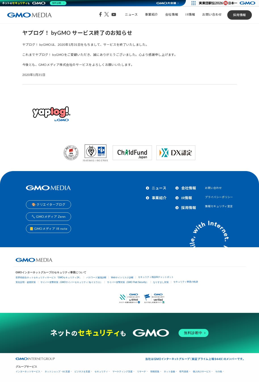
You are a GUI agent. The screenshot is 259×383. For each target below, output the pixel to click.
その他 (218, 371)
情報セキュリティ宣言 (219, 206)
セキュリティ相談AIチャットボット (156, 277)
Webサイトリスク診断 (122, 277)
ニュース (131, 14)
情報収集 (154, 371)
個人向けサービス (202, 371)
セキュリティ (101, 371)
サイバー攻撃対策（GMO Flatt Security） (127, 282)
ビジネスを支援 (82, 371)
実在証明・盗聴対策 (26, 282)
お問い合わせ (212, 14)
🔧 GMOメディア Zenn (48, 216)
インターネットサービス (28, 371)
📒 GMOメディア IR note (48, 228)
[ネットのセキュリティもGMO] (34, 3)
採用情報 (239, 15)
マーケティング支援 (122, 371)
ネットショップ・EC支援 (57, 371)
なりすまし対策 (161, 282)
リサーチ (141, 371)
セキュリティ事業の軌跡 (185, 281)
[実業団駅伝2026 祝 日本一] (228, 3)
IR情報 (190, 14)
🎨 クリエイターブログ (48, 204)
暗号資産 (183, 371)
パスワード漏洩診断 (96, 277)
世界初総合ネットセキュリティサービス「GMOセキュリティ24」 (49, 277)
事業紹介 (151, 14)
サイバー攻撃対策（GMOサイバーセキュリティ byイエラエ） (71, 282)
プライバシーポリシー (219, 197)
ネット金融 (169, 371)
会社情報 (171, 14)
